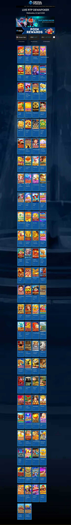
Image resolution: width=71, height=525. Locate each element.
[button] (54, 37)
